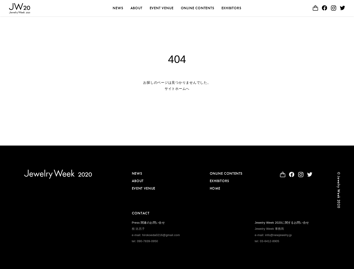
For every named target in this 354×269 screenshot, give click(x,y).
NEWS (118, 8)
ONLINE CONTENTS (197, 8)
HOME (215, 188)
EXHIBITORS (231, 8)
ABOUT (136, 8)
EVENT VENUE (162, 8)
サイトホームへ (177, 88)
